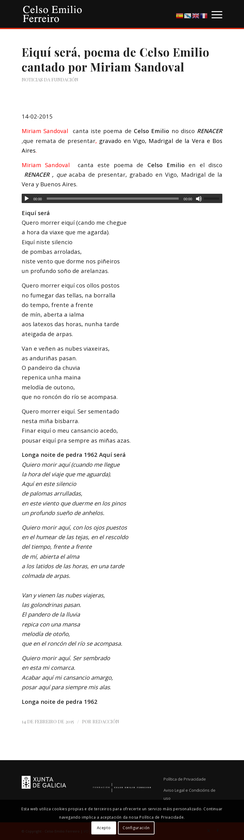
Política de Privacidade (184, 779)
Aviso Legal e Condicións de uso (189, 794)
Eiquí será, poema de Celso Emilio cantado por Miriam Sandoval (115, 59)
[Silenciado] (199, 199)
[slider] (113, 198)
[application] (122, 198)
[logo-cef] (53, 14)
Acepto (104, 827)
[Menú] (213, 14)
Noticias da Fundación (50, 79)
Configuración (136, 827)
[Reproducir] (27, 199)
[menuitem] (213, 14)
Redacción (106, 721)
